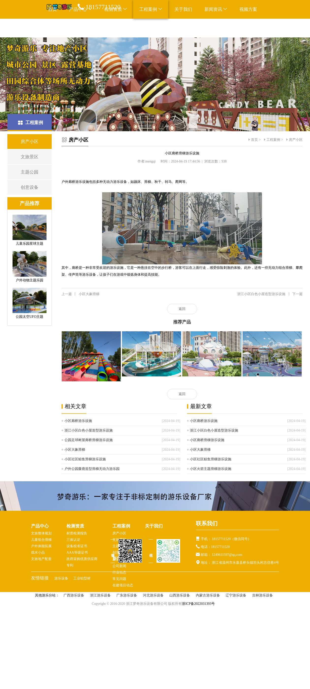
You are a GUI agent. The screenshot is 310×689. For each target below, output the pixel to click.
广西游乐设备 (73, 595)
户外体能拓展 (41, 546)
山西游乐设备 (179, 595)
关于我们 (183, 9)
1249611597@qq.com (227, 555)
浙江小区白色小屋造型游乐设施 (270, 294)
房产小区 (78, 140)
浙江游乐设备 (100, 595)
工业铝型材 (82, 578)
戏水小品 (38, 552)
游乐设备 (61, 578)
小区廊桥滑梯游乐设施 (207, 440)
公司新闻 (119, 566)
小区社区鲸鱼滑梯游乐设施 (85, 459)
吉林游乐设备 (262, 595)
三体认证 (73, 540)
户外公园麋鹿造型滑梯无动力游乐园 (92, 469)
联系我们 (57, 28)
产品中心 (40, 526)
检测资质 (75, 526)
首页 (52, 9)
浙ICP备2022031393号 (198, 604)
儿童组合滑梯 (41, 540)
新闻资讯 (215, 9)
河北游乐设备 (153, 595)
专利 (69, 565)
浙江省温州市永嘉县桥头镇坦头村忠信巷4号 (245, 562)
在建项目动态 (122, 585)
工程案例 (150, 9)
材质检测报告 (76, 533)
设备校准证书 (76, 546)
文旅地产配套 (41, 559)
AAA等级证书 (77, 552)
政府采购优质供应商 (81, 559)
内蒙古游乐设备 (208, 595)
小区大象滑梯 (80, 294)
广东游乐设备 (126, 595)
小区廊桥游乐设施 (78, 421)
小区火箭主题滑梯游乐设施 (210, 469)
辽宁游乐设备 (236, 595)
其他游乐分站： (47, 595)
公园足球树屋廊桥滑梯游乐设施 (88, 440)
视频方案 (248, 9)
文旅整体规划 (41, 533)
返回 (182, 309)
